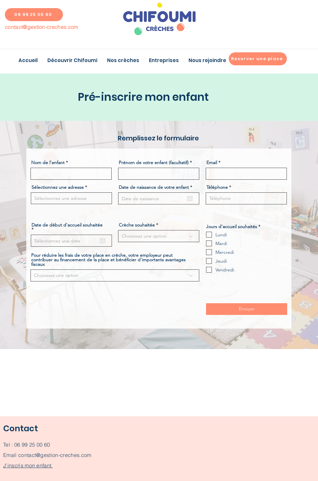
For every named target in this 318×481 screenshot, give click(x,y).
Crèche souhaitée (137, 225)
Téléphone (217, 187)
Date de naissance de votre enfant (157, 187)
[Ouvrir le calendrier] (189, 198)
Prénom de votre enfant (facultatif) (154, 162)
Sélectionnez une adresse (57, 187)
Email (211, 162)
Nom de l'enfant (48, 162)
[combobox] (71, 198)
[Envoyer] (246, 309)
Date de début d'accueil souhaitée (67, 227)
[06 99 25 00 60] (34, 14)
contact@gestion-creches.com (41, 27)
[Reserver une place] (258, 58)
